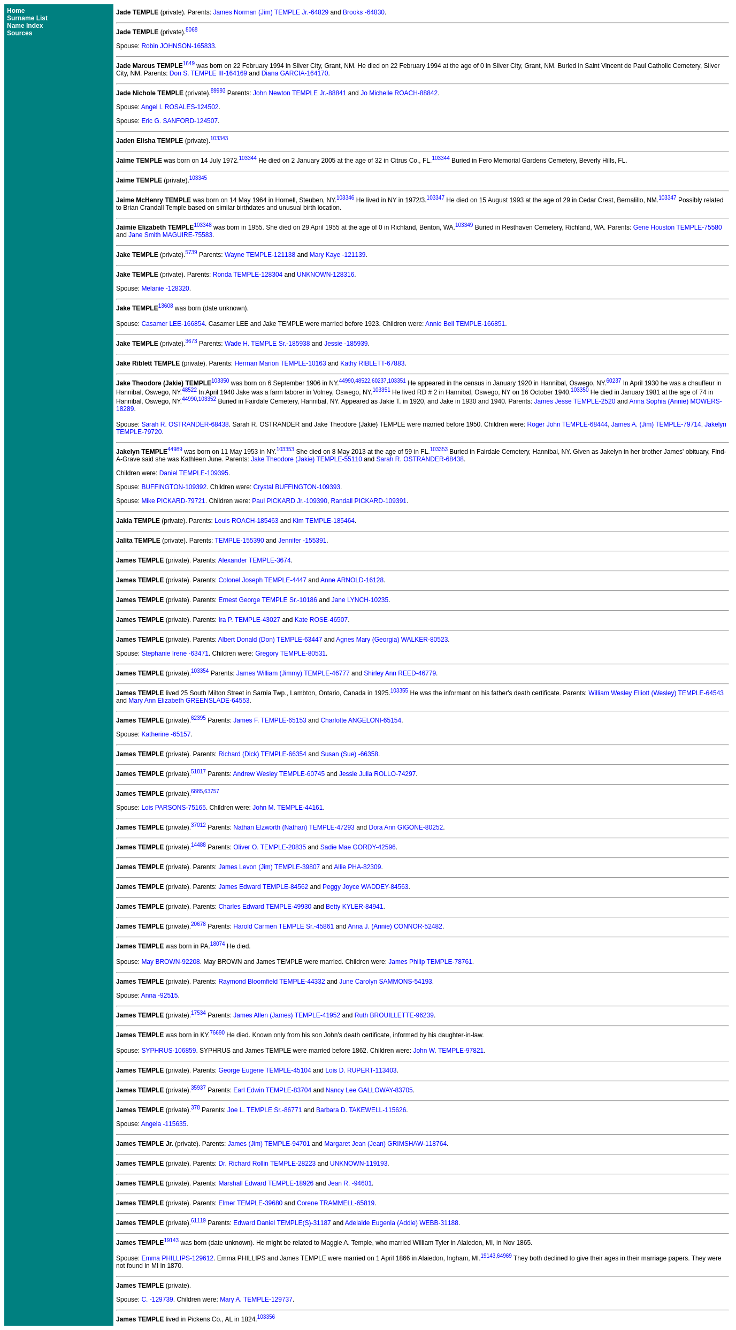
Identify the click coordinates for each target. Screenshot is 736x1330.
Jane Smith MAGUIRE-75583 (170, 235)
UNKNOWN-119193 (358, 1163)
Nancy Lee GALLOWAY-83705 (369, 1090)
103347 (435, 198)
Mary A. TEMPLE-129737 (256, 1299)
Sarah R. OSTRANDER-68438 (184, 424)
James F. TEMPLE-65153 (269, 720)
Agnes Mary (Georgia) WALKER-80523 (392, 639)
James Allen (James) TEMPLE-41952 (286, 1015)
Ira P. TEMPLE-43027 (249, 620)
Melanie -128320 (165, 288)
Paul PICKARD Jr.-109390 (289, 501)
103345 (198, 178)
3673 (191, 341)
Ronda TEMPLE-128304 (248, 274)
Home (16, 10)
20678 (198, 924)
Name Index (25, 25)
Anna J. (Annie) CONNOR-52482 (395, 926)
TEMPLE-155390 (239, 540)
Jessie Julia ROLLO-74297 (377, 774)
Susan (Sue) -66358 (349, 754)
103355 (399, 691)
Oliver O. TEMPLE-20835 (269, 847)
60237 (379, 381)
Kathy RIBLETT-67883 (372, 363)
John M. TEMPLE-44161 (287, 807)
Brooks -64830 (364, 12)
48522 (362, 381)
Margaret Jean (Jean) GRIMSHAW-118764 (385, 1143)
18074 (217, 944)
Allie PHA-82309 (357, 867)
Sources (19, 33)
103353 (285, 449)
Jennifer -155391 (302, 540)
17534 (198, 1013)
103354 (200, 671)
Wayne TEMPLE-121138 (260, 255)
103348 (202, 225)
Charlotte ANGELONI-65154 (360, 720)
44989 (174, 449)
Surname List (27, 18)
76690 (217, 1033)
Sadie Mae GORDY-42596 (358, 847)
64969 (504, 1256)
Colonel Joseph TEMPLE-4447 (262, 580)
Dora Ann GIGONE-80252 (406, 827)
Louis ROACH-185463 (246, 521)
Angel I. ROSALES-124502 (180, 107)
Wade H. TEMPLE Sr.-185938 (267, 343)
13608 (165, 306)
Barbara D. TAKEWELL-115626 (361, 1110)
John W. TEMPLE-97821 (448, 1050)
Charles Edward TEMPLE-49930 (264, 906)
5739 (191, 252)
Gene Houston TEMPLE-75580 (677, 227)
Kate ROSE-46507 (321, 620)
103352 (207, 399)
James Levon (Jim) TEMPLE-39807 (269, 867)
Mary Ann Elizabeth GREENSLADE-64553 (188, 700)
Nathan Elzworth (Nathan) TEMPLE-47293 (294, 827)
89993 (218, 91)
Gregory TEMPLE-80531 (290, 653)
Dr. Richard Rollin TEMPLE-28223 (267, 1163)
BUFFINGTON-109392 (173, 487)
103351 (396, 381)
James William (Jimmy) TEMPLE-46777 (293, 673)
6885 (197, 791)
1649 (189, 63)
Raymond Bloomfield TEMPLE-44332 (271, 981)
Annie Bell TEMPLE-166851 (465, 324)
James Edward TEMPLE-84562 (263, 887)
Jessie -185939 (345, 343)
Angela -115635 (164, 1124)
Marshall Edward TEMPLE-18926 (265, 1183)
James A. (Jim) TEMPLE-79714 (656, 424)
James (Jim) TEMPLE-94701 (269, 1143)
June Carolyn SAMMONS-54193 (385, 981)
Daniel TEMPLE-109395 (193, 473)
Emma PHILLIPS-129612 (177, 1258)
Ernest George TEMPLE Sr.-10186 (267, 600)
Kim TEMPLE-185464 (324, 521)
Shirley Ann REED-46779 (400, 673)
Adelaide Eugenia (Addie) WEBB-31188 (401, 1223)
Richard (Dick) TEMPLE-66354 (262, 754)
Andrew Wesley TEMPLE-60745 (279, 774)
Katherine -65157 (165, 734)
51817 (198, 771)
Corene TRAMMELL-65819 (335, 1203)
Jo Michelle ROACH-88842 (399, 93)
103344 (247, 158)
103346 (345, 198)
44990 (346, 381)
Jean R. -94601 (350, 1183)
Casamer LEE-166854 (173, 324)
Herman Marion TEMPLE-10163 (280, 363)
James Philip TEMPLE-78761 (430, 962)
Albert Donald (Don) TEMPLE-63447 (270, 639)
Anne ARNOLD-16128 (352, 580)
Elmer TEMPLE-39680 (250, 1203)
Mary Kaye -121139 (338, 255)
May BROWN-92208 (170, 962)
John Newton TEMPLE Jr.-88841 (300, 93)
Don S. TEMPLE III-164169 (208, 73)
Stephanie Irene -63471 (174, 653)
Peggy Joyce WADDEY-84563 (366, 887)
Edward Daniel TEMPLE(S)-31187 (282, 1223)
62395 (198, 718)
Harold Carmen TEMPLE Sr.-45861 (283, 926)
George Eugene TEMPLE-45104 (264, 1070)
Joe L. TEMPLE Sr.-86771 (264, 1110)
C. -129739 (157, 1299)
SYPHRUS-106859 (168, 1050)
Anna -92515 (159, 995)
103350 (220, 381)
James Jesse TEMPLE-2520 (575, 401)
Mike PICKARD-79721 (173, 501)
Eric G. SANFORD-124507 (179, 121)
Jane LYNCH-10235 (360, 600)
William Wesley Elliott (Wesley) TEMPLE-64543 (656, 693)
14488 (198, 845)
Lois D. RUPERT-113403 (360, 1070)
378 (195, 1108)
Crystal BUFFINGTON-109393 (297, 487)
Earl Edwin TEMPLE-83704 (272, 1090)
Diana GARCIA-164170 (295, 73)
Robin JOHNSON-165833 (177, 46)
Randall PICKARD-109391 (369, 501)
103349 (464, 225)
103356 (266, 1317)
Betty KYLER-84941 (354, 906)
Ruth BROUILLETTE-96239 (394, 1015)
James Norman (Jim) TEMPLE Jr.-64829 (270, 12)
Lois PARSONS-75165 (173, 807)
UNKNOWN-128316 (325, 274)
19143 (171, 1240)
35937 (198, 1088)
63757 (211, 791)
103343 (219, 138)
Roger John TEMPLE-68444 (567, 424)
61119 (198, 1220)
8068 (191, 30)
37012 (198, 825)
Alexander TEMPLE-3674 (254, 560)
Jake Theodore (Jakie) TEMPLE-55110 (306, 459)
